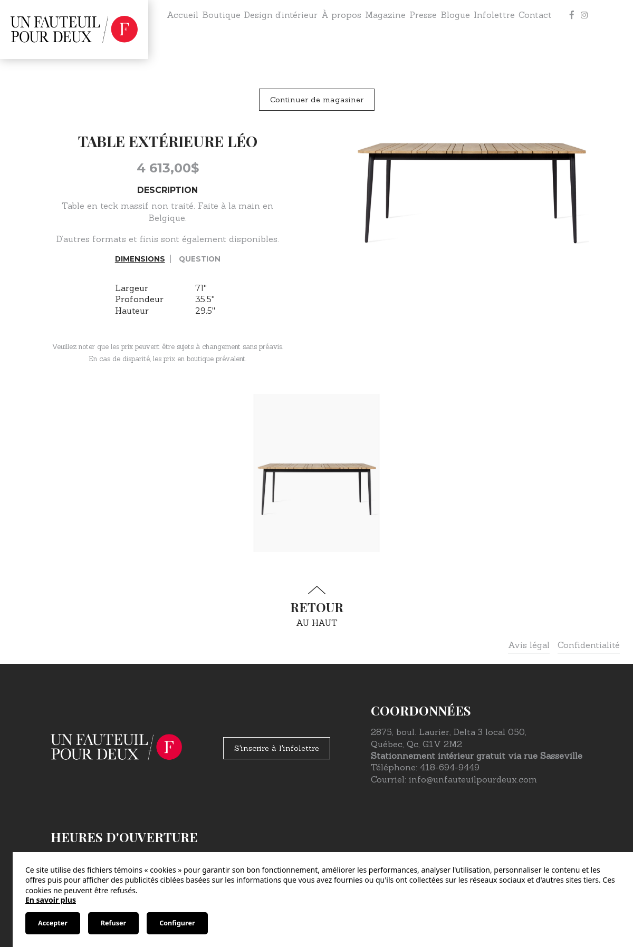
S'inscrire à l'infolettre (276, 748)
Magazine (385, 14)
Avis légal (529, 645)
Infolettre (494, 14)
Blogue (455, 14)
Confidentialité (589, 645)
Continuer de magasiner (316, 99)
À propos (341, 14)
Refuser (113, 923)
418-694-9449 (449, 767)
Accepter (53, 923)
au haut (316, 606)
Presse (423, 14)
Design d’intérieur (281, 14)
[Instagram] (584, 15)
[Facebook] (571, 15)
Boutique (221, 14)
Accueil (182, 14)
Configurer (177, 923)
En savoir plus (50, 900)
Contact (535, 14)
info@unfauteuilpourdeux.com (473, 779)
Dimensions (140, 259)
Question (199, 259)
